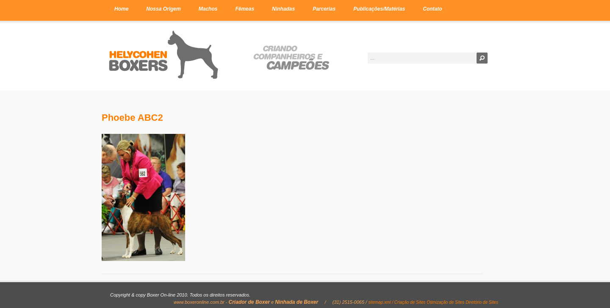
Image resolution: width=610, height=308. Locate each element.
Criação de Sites (409, 302)
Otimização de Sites (445, 302)
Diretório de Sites (482, 302)
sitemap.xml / (381, 302)
